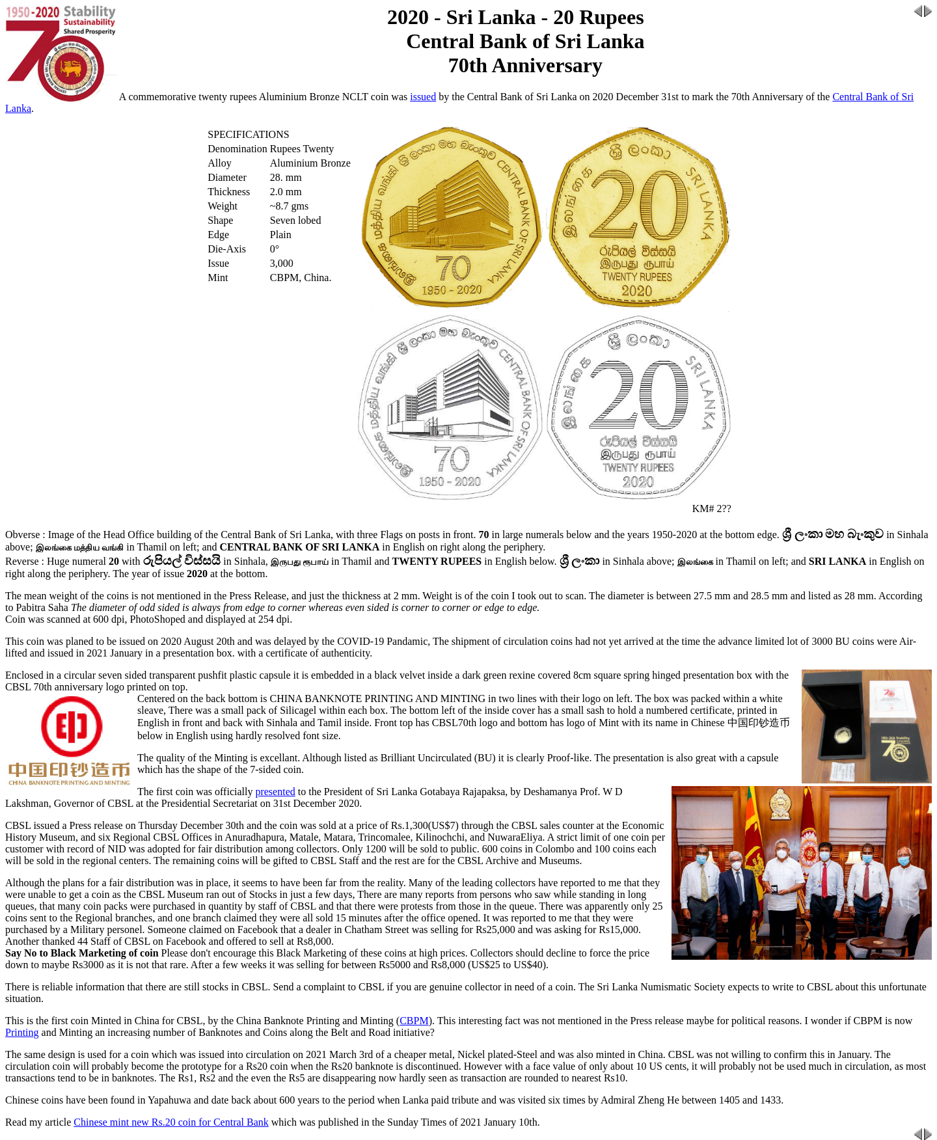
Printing (22, 1032)
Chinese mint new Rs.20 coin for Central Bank (171, 1122)
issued (423, 96)
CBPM (414, 1020)
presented (275, 791)
